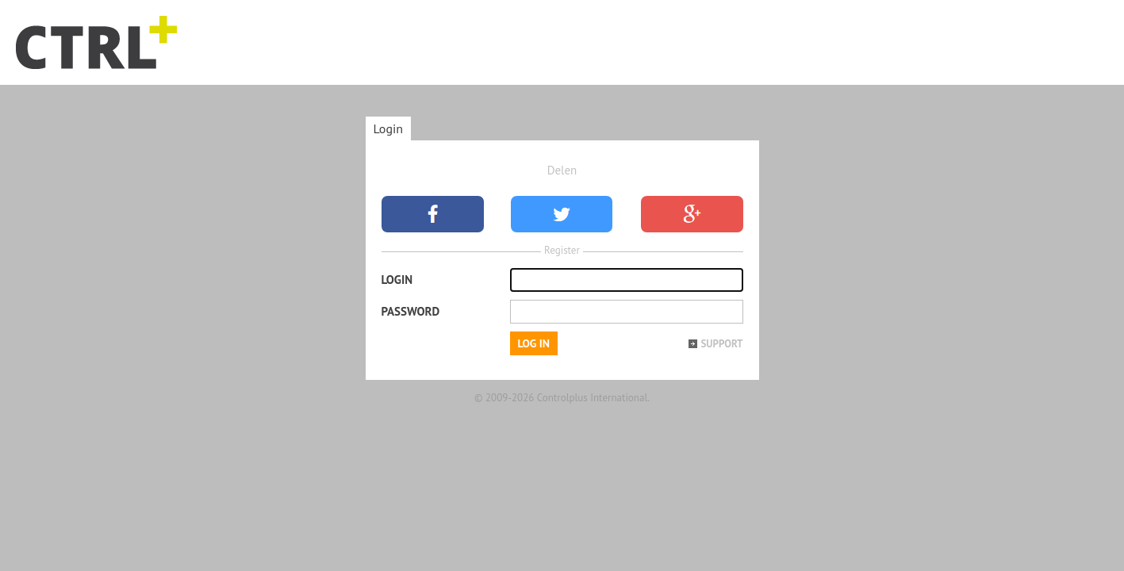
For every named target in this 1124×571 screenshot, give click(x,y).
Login (389, 128)
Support (721, 344)
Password (411, 311)
